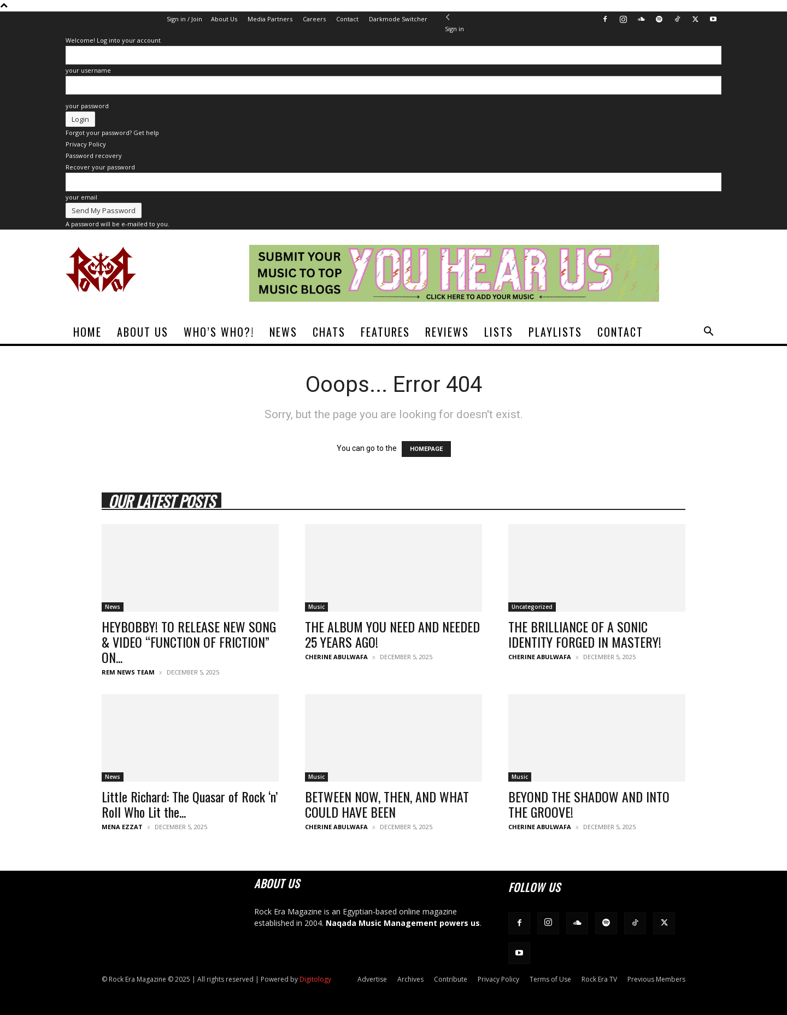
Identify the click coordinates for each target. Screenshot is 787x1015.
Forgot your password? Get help (112, 132)
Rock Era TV (599, 979)
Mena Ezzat (122, 827)
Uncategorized (532, 607)
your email (81, 197)
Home (87, 332)
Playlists (555, 332)
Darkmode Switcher (398, 19)
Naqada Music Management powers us (403, 923)
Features (385, 332)
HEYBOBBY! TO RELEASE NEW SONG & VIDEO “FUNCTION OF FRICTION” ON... (189, 642)
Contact (347, 19)
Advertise (372, 979)
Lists (498, 332)
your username (88, 70)
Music (316, 607)
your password (87, 106)
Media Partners (270, 19)
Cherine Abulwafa (336, 657)
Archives (410, 979)
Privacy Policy (86, 144)
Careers (314, 19)
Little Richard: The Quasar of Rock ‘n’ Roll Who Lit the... (190, 804)
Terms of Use (550, 979)
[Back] (448, 17)
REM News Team (128, 672)
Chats (329, 332)
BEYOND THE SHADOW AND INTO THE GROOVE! (588, 804)
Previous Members (656, 979)
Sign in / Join (184, 19)
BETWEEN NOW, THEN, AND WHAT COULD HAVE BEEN (387, 804)
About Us (224, 19)
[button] (708, 332)
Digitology (315, 979)
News (283, 332)
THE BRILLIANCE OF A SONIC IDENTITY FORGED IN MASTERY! (584, 634)
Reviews (447, 332)
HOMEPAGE (426, 449)
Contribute (450, 979)
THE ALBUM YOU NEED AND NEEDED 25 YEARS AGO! (392, 634)
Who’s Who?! (219, 332)
